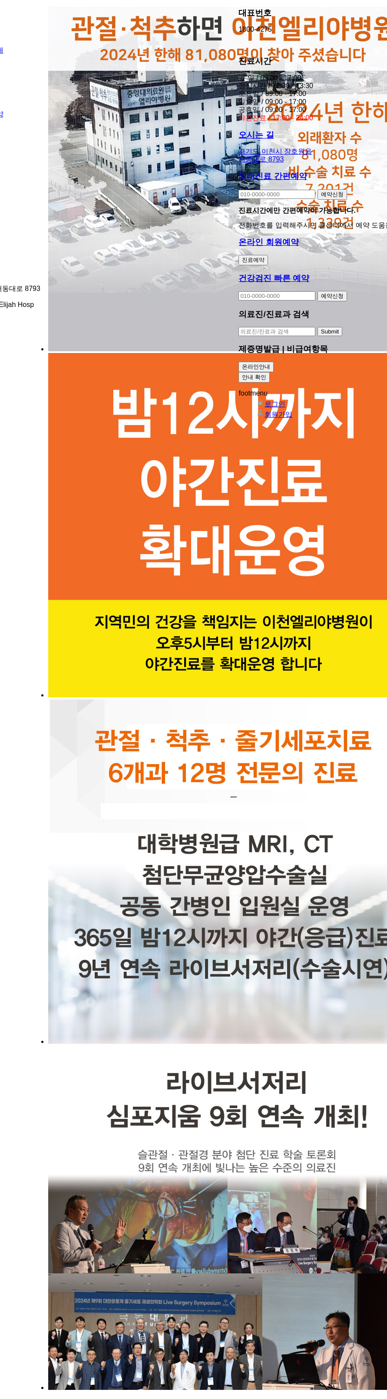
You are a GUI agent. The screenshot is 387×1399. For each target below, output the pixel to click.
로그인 (270, 404)
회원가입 (274, 414)
